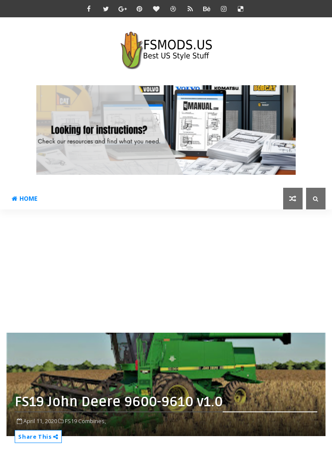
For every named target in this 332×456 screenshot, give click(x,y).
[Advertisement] (169, 270)
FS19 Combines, (85, 421)
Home (25, 198)
